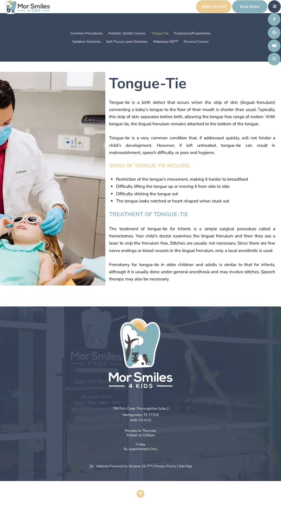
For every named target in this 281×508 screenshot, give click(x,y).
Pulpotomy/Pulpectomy (192, 33)
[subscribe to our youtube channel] (274, 46)
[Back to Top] (140, 494)
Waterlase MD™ (165, 41)
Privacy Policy (165, 466)
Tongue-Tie (159, 33)
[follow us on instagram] (274, 59)
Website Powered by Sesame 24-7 (120, 466)
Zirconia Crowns (196, 41)
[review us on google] (274, 32)
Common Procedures (86, 33)
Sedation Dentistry (86, 41)
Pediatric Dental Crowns (127, 33)
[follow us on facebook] (274, 19)
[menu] (274, 6)
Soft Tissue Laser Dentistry (127, 41)
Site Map (185, 466)
